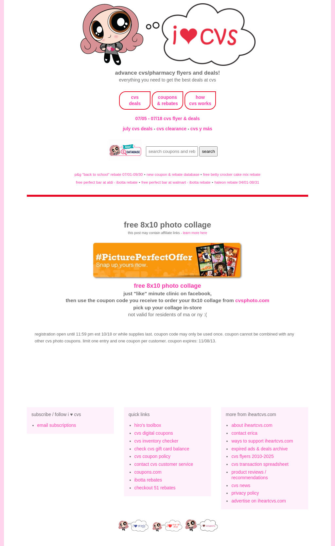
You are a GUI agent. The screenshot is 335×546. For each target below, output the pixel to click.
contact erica (244, 433)
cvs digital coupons (153, 433)
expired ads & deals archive (259, 448)
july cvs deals (138, 128)
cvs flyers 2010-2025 (252, 456)
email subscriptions (56, 425)
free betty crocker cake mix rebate (232, 174)
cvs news (240, 485)
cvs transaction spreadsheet (259, 464)
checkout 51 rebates (155, 487)
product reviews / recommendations (249, 474)
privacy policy (245, 493)
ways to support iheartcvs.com (262, 441)
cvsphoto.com (252, 300)
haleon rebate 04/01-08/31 (236, 182)
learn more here (195, 233)
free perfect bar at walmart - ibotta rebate (175, 182)
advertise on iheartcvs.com (258, 500)
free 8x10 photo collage (167, 285)
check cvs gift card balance (161, 448)
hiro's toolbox (147, 425)
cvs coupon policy (152, 456)
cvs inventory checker (156, 441)
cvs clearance (172, 128)
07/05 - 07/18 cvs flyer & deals (167, 118)
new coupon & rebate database (174, 174)
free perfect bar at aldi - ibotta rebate (107, 182)
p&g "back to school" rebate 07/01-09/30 (109, 174)
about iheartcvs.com (251, 425)
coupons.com (148, 472)
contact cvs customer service (163, 464)
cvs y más (201, 128)
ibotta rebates (148, 479)
